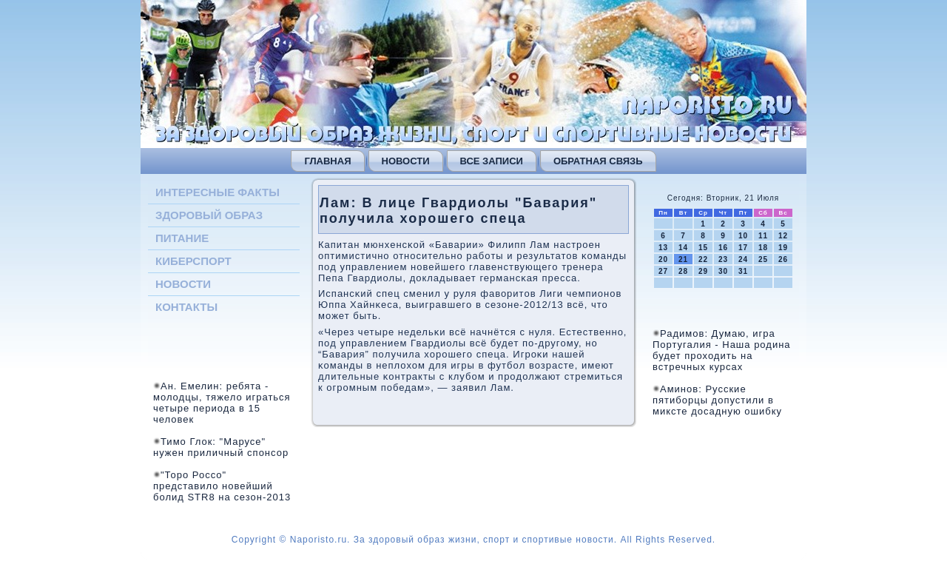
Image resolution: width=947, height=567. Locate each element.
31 (743, 271)
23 (723, 259)
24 (743, 259)
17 (743, 248)
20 (663, 259)
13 (663, 248)
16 (723, 248)
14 (683, 248)
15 (703, 248)
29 (703, 271)
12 (783, 236)
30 (723, 271)
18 (763, 248)
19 (783, 248)
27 (663, 271)
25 (763, 259)
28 (683, 271)
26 (783, 259)
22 (703, 259)
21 (683, 259)
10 (743, 236)
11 (763, 236)
